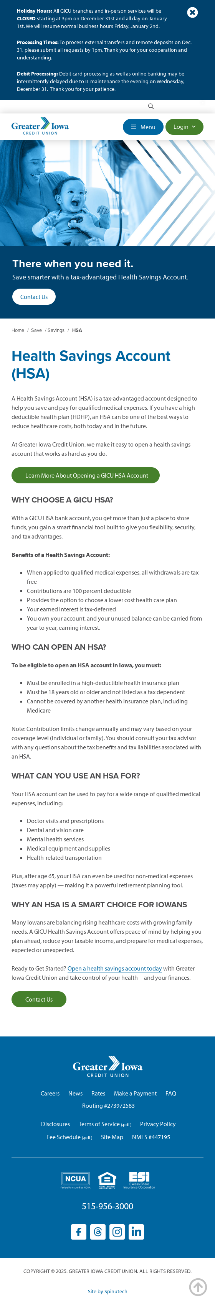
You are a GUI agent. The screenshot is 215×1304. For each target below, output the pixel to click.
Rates (98, 1093)
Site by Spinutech (107, 1291)
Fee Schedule (63, 1137)
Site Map (112, 1137)
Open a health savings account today (115, 968)
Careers (50, 1093)
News (75, 1093)
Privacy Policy (158, 1124)
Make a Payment (135, 1093)
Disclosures (55, 1124)
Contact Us (34, 297)
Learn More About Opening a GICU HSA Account (86, 475)
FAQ (170, 1093)
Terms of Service (99, 1124)
